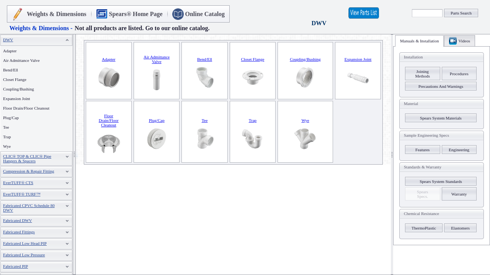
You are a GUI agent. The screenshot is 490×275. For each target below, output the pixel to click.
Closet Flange (14, 79)
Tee (6, 127)
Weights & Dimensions (57, 14)
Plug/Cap (11, 117)
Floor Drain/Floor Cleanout (26, 108)
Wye (7, 146)
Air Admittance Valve (21, 60)
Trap (7, 136)
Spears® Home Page (136, 14)
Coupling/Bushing (18, 89)
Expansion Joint (16, 98)
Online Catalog (205, 14)
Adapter (9, 51)
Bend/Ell (10, 70)
